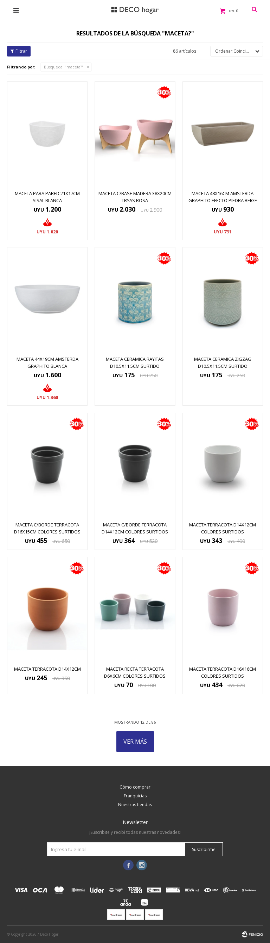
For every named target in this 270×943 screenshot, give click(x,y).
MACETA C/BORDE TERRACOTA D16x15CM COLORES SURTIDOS (47, 528)
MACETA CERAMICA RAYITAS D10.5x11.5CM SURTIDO (135, 362)
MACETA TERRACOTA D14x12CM (47, 669)
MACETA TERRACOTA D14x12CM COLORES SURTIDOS (222, 528)
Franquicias (135, 796)
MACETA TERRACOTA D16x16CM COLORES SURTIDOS (222, 672)
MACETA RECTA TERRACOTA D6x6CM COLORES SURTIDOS (135, 672)
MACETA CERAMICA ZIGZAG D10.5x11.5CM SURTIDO (222, 362)
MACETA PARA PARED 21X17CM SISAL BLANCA (47, 197)
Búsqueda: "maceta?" (64, 66)
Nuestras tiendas (135, 805)
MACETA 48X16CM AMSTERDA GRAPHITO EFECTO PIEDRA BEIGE (222, 197)
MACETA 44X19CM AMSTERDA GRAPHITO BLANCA (47, 362)
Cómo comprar (135, 787)
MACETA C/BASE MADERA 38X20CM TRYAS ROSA (135, 197)
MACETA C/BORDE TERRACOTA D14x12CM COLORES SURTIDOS (135, 528)
